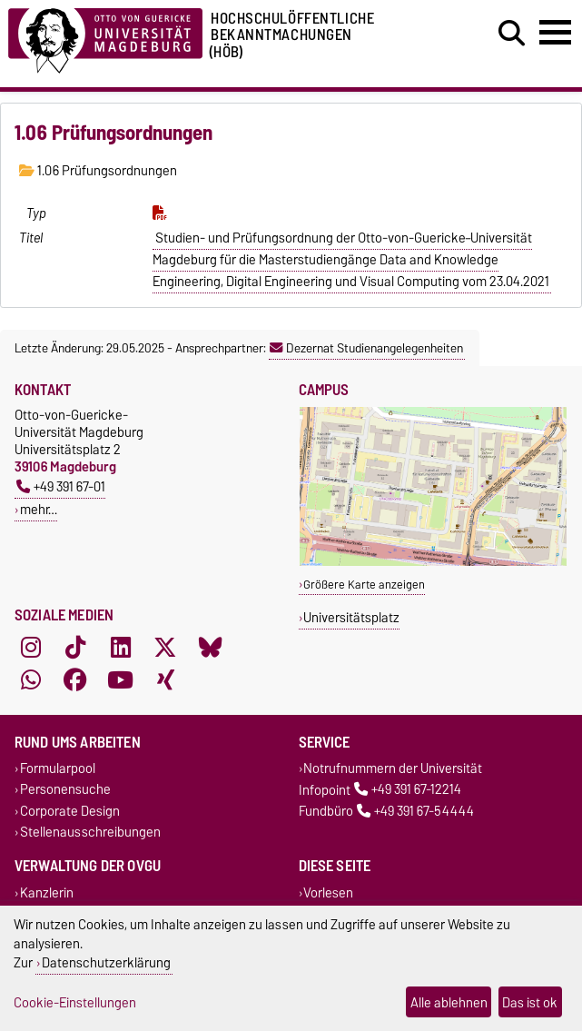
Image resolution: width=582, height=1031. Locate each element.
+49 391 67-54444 (415, 810)
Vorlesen (328, 892)
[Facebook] (75, 680)
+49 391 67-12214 (407, 789)
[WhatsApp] (31, 680)
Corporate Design (70, 810)
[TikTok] (75, 647)
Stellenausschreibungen (90, 831)
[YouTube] (120, 680)
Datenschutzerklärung (106, 962)
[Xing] (165, 680)
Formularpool (57, 768)
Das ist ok (529, 1002)
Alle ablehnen (449, 1002)
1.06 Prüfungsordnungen (98, 171)
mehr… (38, 509)
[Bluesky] (210, 647)
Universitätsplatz (351, 617)
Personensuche (65, 789)
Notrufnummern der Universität (392, 768)
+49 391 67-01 (60, 486)
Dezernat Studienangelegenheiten (366, 348)
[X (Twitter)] (165, 647)
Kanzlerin (47, 892)
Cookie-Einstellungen (75, 1002)
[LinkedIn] (120, 647)
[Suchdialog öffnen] (511, 33)
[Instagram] (31, 647)
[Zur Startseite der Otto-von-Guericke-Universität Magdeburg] (105, 37)
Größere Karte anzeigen (364, 584)
